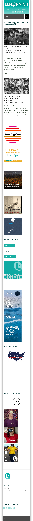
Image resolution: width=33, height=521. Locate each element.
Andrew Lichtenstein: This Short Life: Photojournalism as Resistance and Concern (15, 49)
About (24, 9)
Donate (7, 245)
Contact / (18, 9)
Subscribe (8, 256)
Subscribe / (10, 9)
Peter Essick (9, 55)
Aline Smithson (9, 102)
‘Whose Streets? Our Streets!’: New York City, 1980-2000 (14, 98)
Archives (6, 488)
